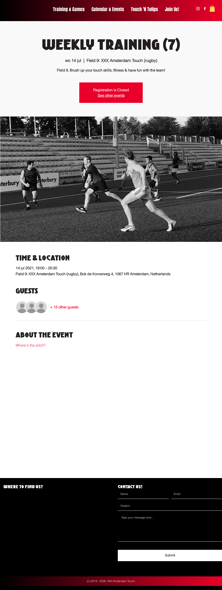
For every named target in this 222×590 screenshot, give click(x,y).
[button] (212, 8)
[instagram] (198, 8)
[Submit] (170, 555)
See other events (111, 95)
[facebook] (205, 8)
